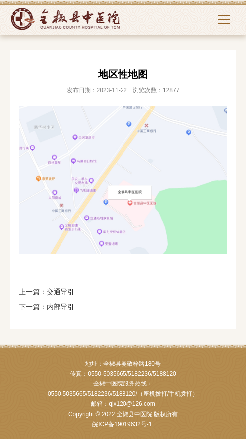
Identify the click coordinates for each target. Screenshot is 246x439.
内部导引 (60, 307)
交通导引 (60, 292)
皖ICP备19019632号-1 (122, 424)
